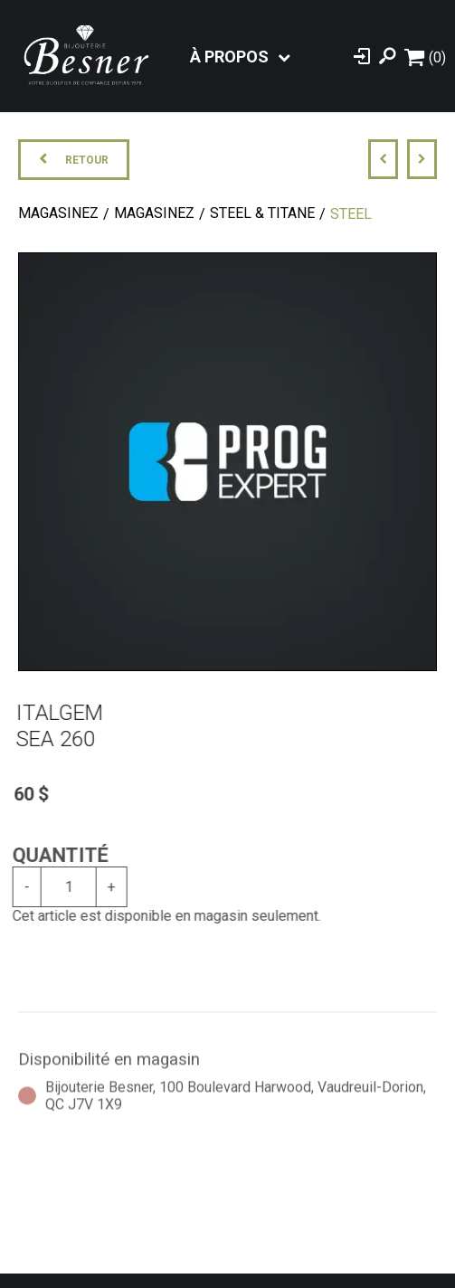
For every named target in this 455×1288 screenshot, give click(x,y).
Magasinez (58, 213)
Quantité (53, 855)
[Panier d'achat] (425, 56)
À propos (229, 56)
